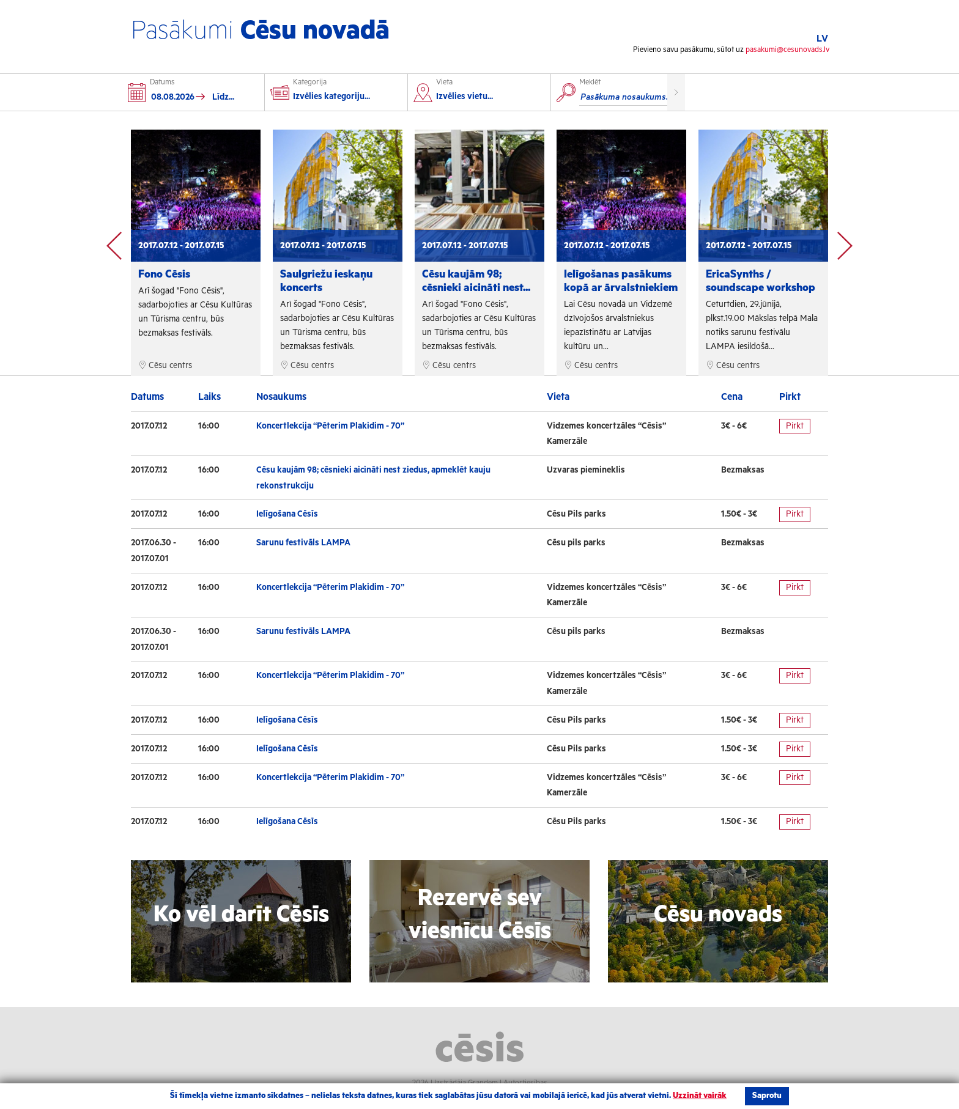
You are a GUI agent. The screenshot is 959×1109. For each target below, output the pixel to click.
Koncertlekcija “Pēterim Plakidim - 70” (330, 426)
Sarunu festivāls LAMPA (303, 543)
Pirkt (795, 426)
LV (822, 39)
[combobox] (483, 98)
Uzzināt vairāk (700, 1095)
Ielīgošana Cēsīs (287, 514)
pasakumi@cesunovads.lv (787, 49)
